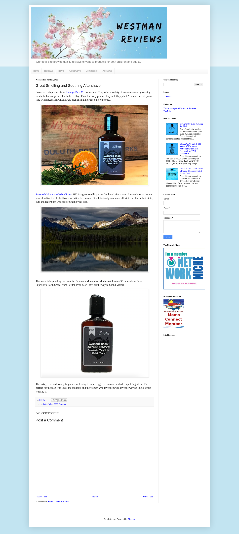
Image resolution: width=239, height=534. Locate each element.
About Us (107, 70)
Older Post (148, 497)
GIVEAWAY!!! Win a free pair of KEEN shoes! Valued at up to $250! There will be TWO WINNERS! (190, 149)
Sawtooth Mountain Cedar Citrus (53, 194)
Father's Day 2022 (50, 404)
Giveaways (75, 70)
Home (36, 70)
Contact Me (92, 70)
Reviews (48, 70)
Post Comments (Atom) (58, 501)
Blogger (131, 519)
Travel (61, 70)
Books (168, 96)
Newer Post (42, 497)
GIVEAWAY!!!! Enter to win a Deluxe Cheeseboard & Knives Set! (191, 171)
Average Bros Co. (75, 92)
